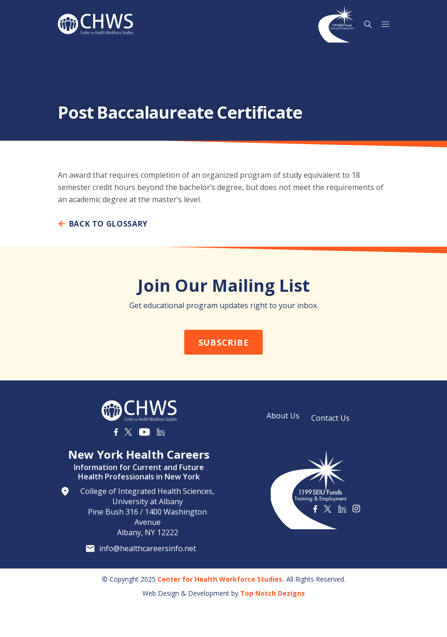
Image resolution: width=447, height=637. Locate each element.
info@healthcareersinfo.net (147, 548)
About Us (283, 415)
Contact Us (330, 418)
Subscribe (223, 342)
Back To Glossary (103, 224)
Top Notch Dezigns (272, 593)
